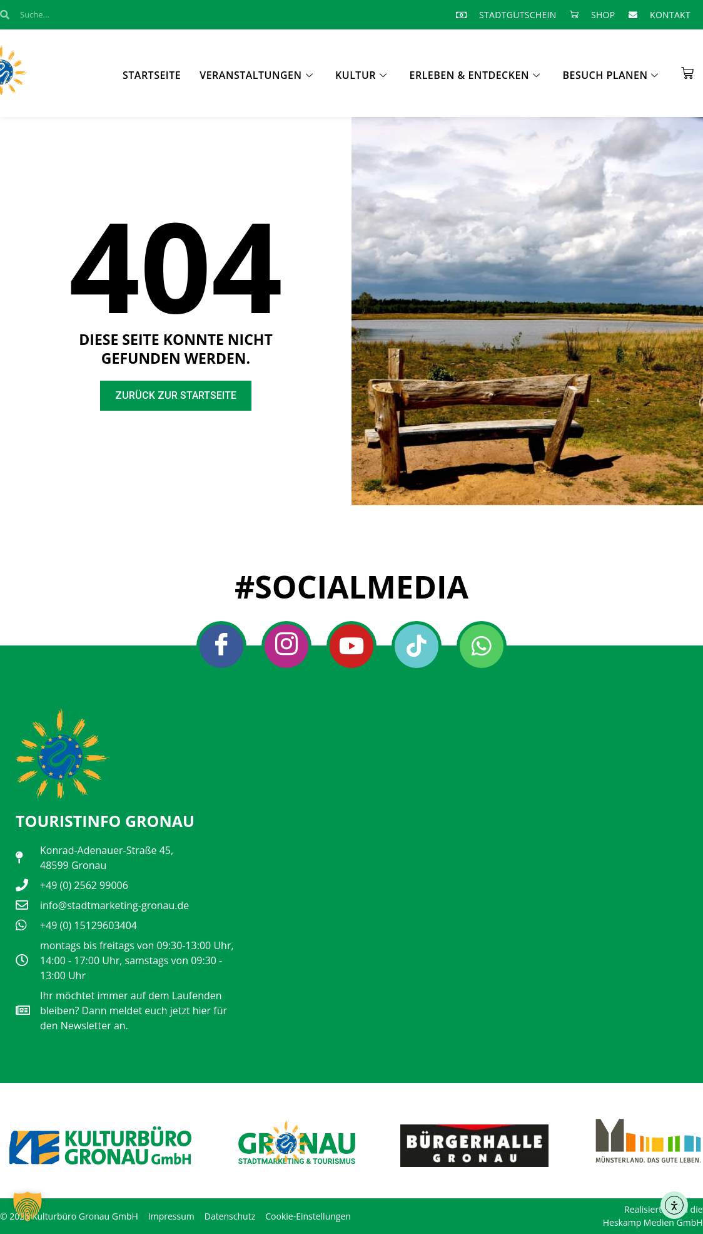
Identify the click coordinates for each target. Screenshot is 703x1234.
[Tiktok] (417, 646)
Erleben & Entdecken (475, 75)
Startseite (152, 75)
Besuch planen (610, 75)
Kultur (361, 75)
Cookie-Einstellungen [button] (308, 1216)
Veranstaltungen (256, 75)
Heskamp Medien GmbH (653, 1222)
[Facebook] (221, 646)
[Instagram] (286, 646)
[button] (27, 1206)
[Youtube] (351, 646)
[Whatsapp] (482, 646)
